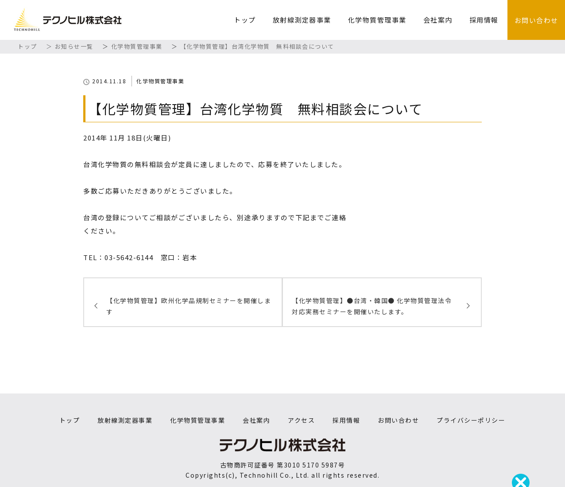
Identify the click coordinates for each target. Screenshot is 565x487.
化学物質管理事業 (377, 19)
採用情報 (484, 19)
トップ (245, 19)
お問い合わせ (536, 20)
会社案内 (438, 19)
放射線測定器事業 (302, 19)
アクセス (301, 420)
